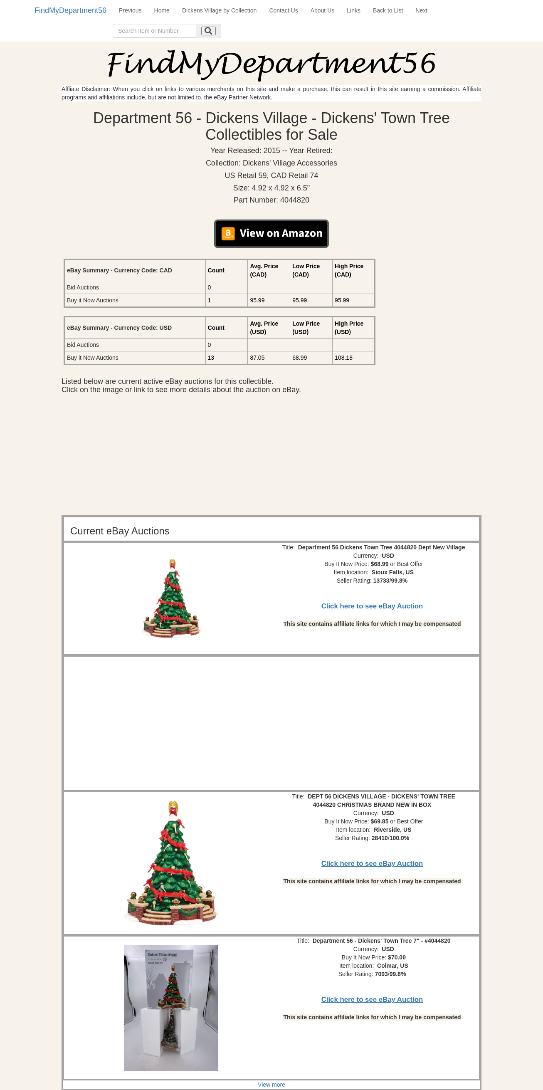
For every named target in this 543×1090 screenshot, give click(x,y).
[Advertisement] (271, 456)
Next (421, 10)
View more (271, 1084)
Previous (130, 10)
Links (353, 10)
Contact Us (283, 10)
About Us (323, 10)
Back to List (388, 10)
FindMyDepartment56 (70, 10)
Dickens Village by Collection (219, 10)
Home (162, 10)
